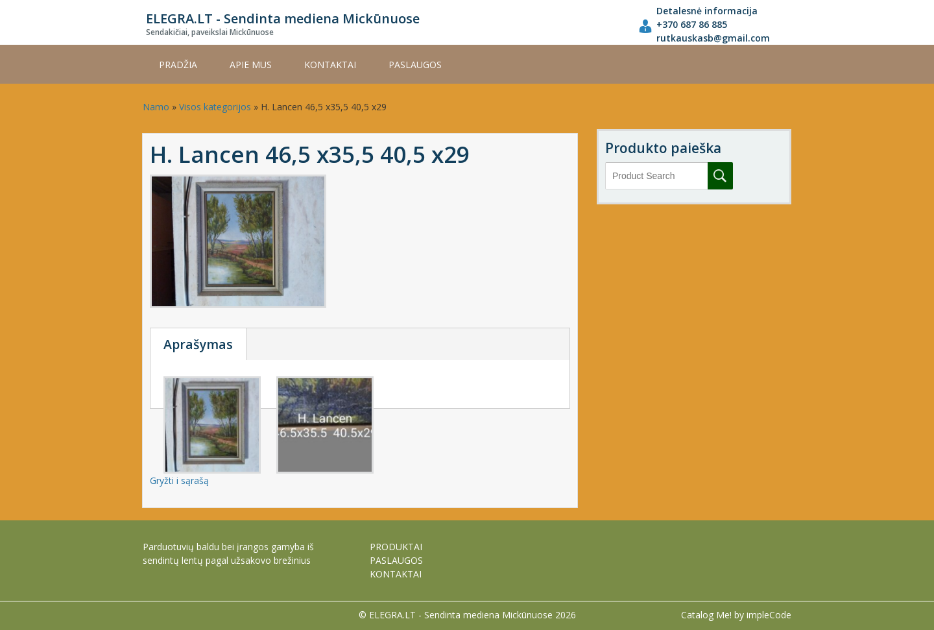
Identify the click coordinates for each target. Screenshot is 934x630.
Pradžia (178, 64)
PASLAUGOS (415, 64)
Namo (156, 107)
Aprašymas (198, 344)
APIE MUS (251, 64)
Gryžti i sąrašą (179, 480)
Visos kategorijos (215, 107)
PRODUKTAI (396, 546)
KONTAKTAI (330, 64)
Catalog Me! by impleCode (736, 615)
